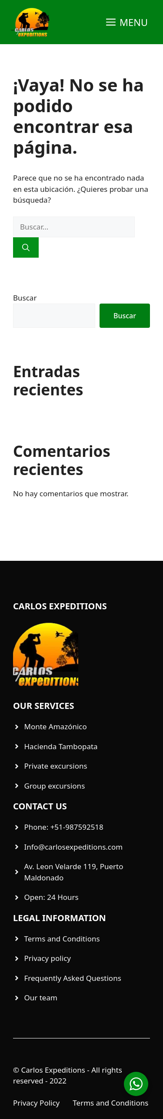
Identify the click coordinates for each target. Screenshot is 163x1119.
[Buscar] (26, 247)
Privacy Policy (36, 1103)
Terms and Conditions (110, 1103)
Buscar (25, 298)
